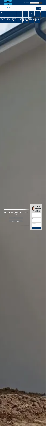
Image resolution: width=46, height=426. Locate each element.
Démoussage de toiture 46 (2, 19)
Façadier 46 (2, 12)
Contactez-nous (16, 221)
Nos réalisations (15, 218)
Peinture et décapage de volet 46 (37, 19)
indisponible (8, 1)
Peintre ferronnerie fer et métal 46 (25, 20)
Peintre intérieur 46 (8, 19)
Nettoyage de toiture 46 (19, 13)
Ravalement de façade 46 (31, 13)
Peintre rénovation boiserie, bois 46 (37, 14)
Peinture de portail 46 (25, 13)
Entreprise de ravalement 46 (14, 20)
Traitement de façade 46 (20, 19)
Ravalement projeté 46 (43, 13)
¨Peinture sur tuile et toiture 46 (8, 14)
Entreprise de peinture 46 (31, 19)
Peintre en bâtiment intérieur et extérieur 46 (14, 14)
